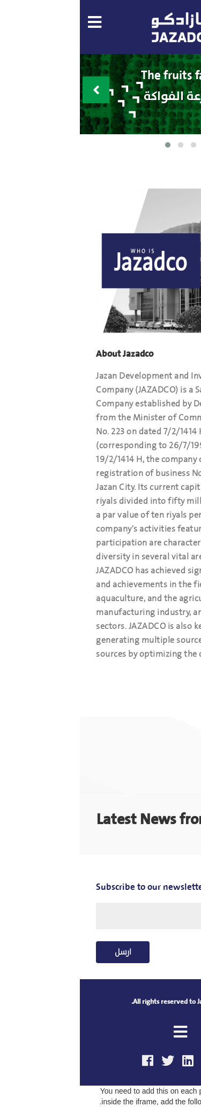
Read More (153, 677)
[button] (87, 145)
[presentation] (16, 89)
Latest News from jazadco (101, 819)
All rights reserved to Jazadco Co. (100, 1001)
